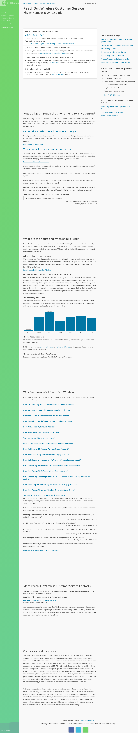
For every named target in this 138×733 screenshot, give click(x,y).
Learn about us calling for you (34, 144)
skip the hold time (58, 74)
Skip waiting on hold (53, 44)
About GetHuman (7, 27)
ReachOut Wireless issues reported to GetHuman (41, 551)
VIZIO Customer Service (109, 116)
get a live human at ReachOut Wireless (53, 53)
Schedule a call (68, 44)
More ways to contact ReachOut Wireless (116, 62)
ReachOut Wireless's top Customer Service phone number (116, 40)
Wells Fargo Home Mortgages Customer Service (115, 107)
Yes (82, 720)
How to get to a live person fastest (113, 52)
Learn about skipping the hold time (36, 162)
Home (3, 12)
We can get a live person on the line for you (47, 149)
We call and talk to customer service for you (117, 45)
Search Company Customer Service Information (7, 18)
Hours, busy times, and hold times (113, 55)
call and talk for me (47, 347)
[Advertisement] (60, 94)
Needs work (89, 720)
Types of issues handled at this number (115, 59)
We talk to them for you (35, 44)
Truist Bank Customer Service (112, 112)
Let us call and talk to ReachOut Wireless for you (50, 131)
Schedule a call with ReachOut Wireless (37, 270)
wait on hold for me (63, 347)
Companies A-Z (6, 24)
